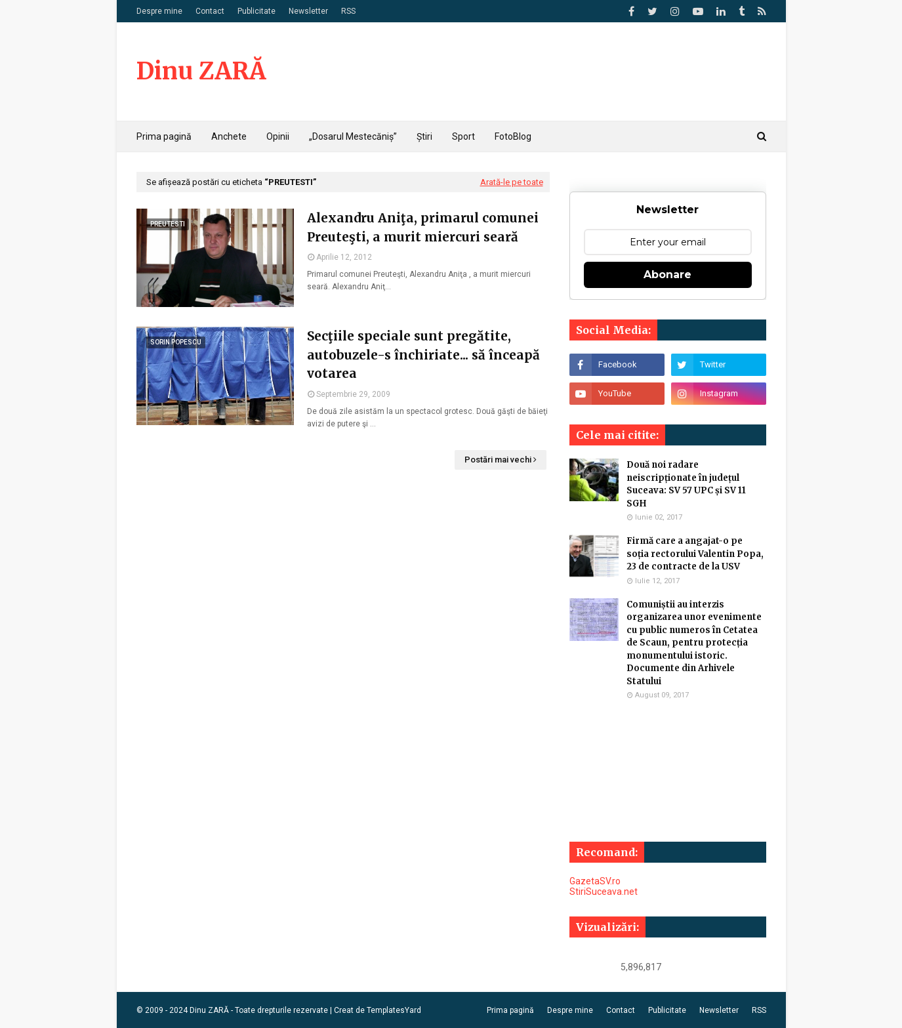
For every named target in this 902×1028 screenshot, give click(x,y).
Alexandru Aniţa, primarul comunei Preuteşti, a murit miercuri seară (423, 227)
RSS (348, 11)
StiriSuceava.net (603, 891)
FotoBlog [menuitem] (513, 136)
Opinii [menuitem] (277, 136)
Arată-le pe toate (511, 182)
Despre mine (159, 11)
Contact (209, 11)
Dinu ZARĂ (201, 71)
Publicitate (256, 11)
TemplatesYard (394, 1010)
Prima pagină (510, 1010)
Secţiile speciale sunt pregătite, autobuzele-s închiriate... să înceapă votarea (423, 354)
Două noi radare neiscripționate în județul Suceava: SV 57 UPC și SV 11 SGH (686, 484)
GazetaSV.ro (595, 881)
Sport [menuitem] (463, 136)
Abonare (667, 274)
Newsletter (308, 11)
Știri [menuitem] (424, 136)
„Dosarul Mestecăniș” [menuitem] (353, 136)
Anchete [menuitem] (229, 136)
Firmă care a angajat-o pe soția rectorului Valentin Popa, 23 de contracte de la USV (695, 553)
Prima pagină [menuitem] (164, 136)
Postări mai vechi (497, 459)
